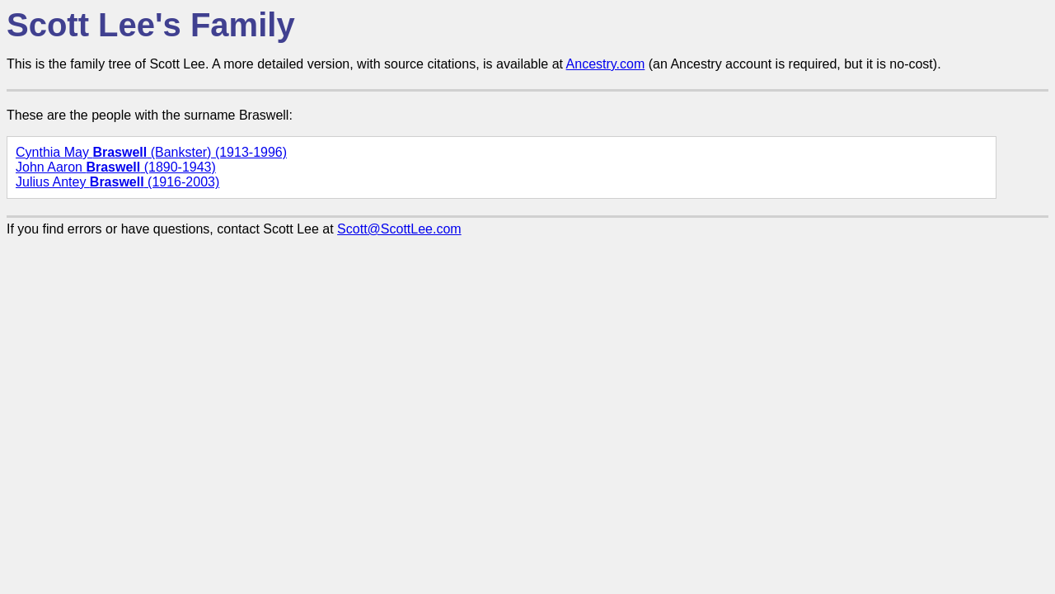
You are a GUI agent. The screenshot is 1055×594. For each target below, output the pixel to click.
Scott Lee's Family (151, 25)
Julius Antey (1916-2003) (117, 182)
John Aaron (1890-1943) (116, 167)
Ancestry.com (605, 64)
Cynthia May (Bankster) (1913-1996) (151, 152)
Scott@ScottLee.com (399, 229)
